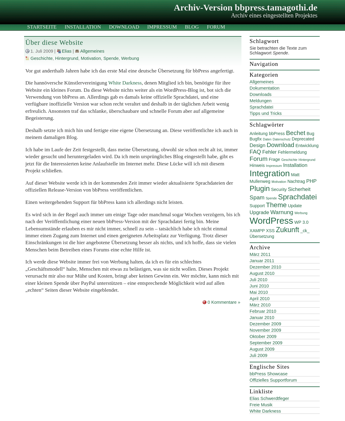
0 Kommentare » (223, 302)
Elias (67, 51)
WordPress (271, 221)
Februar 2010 (263, 311)
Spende (111, 58)
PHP (311, 181)
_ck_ (304, 230)
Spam (257, 197)
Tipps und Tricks (266, 113)
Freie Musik (261, 404)
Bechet (295, 132)
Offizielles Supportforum (273, 380)
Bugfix (256, 139)
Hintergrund (66, 58)
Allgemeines (92, 51)
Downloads (261, 94)
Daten (267, 139)
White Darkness (125, 83)
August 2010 (262, 273)
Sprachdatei (261, 107)
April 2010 (259, 298)
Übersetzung (262, 236)
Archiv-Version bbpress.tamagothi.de (245, 7)
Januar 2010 (262, 317)
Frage (274, 159)
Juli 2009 (258, 355)
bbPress (277, 133)
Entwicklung (307, 145)
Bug (310, 133)
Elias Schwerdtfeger (269, 398)
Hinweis (257, 165)
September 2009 (266, 342)
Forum (216, 27)
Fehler (269, 152)
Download (124, 27)
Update (295, 205)
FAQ (255, 152)
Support (257, 205)
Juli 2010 (258, 279)
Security (279, 189)
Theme (276, 205)
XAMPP (257, 230)
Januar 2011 (262, 260)
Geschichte (41, 58)
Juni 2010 (259, 286)
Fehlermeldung (292, 152)
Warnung (281, 212)
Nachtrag (296, 181)
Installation (83, 27)
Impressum (162, 27)
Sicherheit (299, 189)
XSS (270, 230)
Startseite (42, 27)
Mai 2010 (259, 292)
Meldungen (261, 100)
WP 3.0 (301, 222)
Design (258, 145)
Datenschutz (282, 139)
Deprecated (303, 139)
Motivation (91, 58)
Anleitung (259, 133)
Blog (192, 27)
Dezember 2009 (265, 323)
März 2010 (260, 305)
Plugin (260, 188)
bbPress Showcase (269, 373)
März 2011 (260, 254)
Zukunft (287, 230)
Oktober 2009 (263, 336)
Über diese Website (54, 42)
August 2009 (262, 349)
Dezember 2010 (265, 267)
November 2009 (265, 330)
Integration (270, 173)
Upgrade (259, 212)
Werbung (130, 58)
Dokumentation (264, 88)
